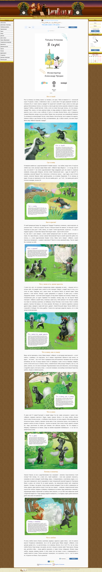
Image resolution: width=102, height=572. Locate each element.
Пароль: (95, 27)
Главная (7, 20)
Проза (2, 31)
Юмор (2, 33)
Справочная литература (6, 42)
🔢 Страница (61, 27)
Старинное (3, 55)
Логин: (95, 24)
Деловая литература (5, 57)
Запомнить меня (95, 29)
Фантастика (3, 22)
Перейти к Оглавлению (59, 564)
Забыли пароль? (98, 32)
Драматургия (3, 53)
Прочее (2, 48)
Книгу (91, 43)
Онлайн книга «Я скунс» (51, 25)
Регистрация (92, 32)
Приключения (4, 29)
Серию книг (92, 46)
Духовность (3, 44)
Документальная (4, 46)
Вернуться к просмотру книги (45, 564)
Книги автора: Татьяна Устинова (51, 20)
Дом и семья (3, 37)
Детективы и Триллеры (6, 24)
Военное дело (4, 59)
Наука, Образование (5, 40)
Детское (2, 35)
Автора (91, 44)
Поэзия (2, 50)
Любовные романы (5, 27)
